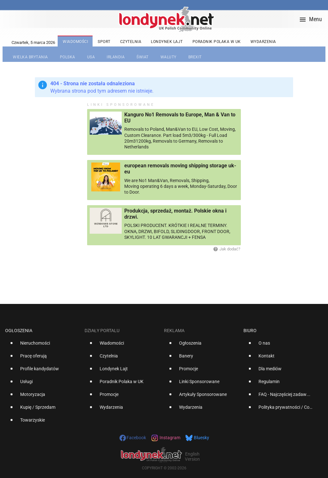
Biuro (250, 330)
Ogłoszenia (18, 330)
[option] (42, 345)
